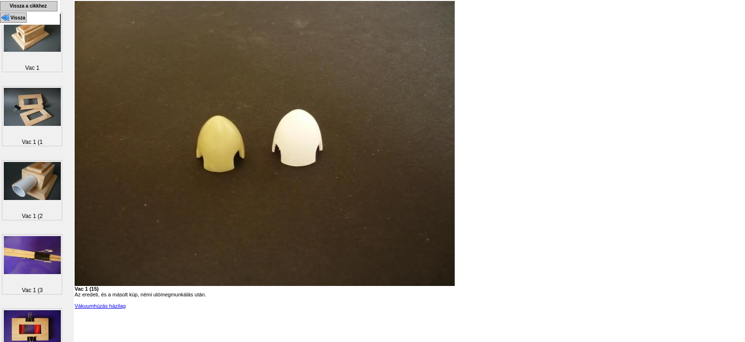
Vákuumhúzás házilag (100, 306)
